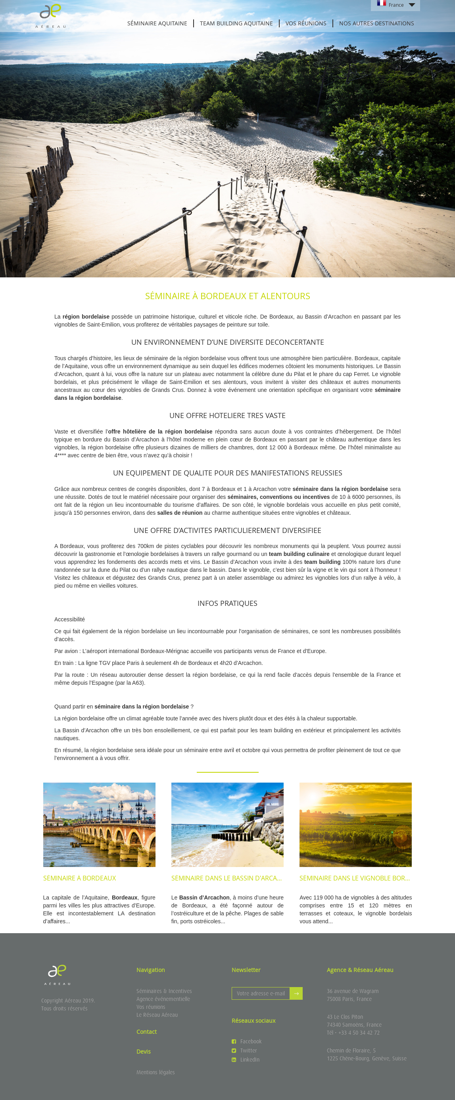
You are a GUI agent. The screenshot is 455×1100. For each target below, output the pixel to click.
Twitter (244, 1050)
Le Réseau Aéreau (157, 1015)
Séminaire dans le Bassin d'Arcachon (233, 878)
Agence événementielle (163, 999)
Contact (146, 1031)
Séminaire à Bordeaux (79, 878)
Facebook (247, 1041)
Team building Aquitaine (236, 23)
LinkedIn (245, 1059)
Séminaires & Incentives (164, 991)
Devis (143, 1051)
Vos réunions (306, 23)
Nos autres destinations (376, 23)
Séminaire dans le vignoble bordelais (362, 878)
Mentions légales (155, 1072)
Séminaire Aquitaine (157, 23)
